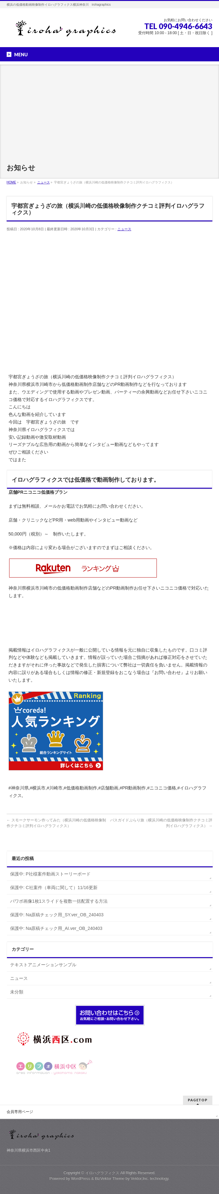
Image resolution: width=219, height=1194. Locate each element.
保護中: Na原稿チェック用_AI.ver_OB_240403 (56, 928)
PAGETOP (198, 1100)
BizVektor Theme (110, 1178)
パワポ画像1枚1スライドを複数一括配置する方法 (59, 901)
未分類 (16, 991)
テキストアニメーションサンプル (43, 964)
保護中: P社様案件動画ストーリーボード (50, 873)
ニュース (124, 229)
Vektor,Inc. (140, 1178)
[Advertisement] (109, 109)
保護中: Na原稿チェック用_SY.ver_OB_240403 (57, 914)
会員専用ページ (20, 1112)
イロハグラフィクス (102, 1173)
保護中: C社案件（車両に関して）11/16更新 (54, 887)
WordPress (80, 1178)
